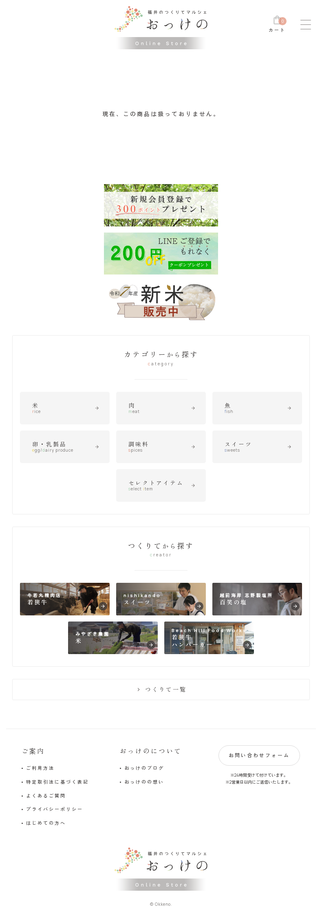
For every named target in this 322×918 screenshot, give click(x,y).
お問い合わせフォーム (259, 755)
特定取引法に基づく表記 (57, 782)
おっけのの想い (144, 782)
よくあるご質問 (46, 796)
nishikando (163, 601)
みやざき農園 (115, 640)
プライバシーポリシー (54, 809)
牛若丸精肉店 (67, 601)
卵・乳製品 (65, 446)
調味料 (161, 446)
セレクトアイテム (161, 485)
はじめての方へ (46, 823)
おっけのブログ (144, 768)
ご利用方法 (40, 768)
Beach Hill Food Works (211, 638)
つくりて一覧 (161, 689)
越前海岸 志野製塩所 (259, 601)
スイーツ (258, 446)
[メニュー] (305, 24)
